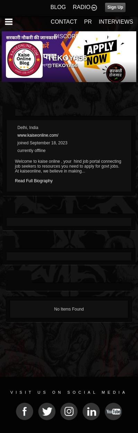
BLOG (58, 7)
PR (88, 22)
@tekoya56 (62, 65)
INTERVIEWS (116, 22)
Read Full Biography (34, 180)
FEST (93, 36)
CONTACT (64, 22)
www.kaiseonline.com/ (37, 135)
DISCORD (67, 36)
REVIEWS (120, 36)
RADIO (81, 7)
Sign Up (115, 7)
